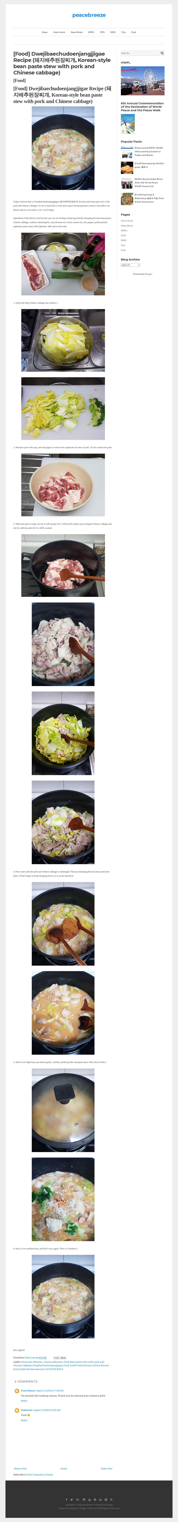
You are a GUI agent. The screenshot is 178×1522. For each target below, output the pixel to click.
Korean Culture (92, 1365)
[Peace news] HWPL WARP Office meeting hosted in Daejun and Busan (149, 151)
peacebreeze (89, 15)
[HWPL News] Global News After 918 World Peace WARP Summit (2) (149, 183)
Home (45, 32)
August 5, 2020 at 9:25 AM (46, 1410)
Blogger (148, 274)
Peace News (76, 32)
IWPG (113, 32)
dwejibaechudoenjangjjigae (47, 1365)
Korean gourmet (35, 1369)
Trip (123, 32)
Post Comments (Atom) (40, 1474)
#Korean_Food (61, 1361)
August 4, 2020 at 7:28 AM (49, 1390)
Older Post (106, 1468)
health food (76, 1365)
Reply (24, 1400)
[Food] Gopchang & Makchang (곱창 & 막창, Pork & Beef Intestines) (149, 198)
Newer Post (20, 1468)
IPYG (102, 32)
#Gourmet (26, 1361)
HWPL (91, 32)
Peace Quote (59, 32)
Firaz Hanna (28, 1390)
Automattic (73, 1508)
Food (133, 32)
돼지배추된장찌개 (54, 1369)
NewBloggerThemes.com (108, 1508)
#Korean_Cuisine (42, 1361)
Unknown (26, 1410)
